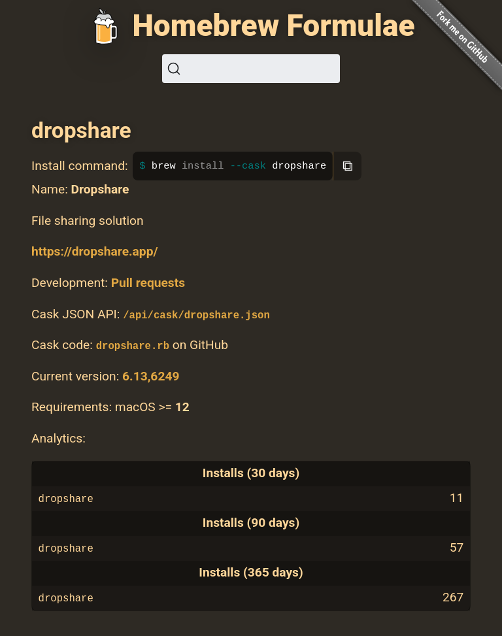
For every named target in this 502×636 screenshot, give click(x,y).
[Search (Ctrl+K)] (251, 68)
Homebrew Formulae (273, 25)
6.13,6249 (150, 376)
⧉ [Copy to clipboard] (348, 166)
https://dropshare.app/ (94, 251)
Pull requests (148, 282)
